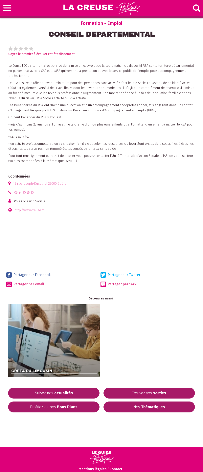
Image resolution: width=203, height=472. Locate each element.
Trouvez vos (149, 393)
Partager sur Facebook (28, 275)
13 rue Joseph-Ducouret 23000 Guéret (40, 183)
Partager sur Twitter (120, 275)
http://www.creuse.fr (29, 210)
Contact (116, 469)
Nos (149, 406)
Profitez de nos (54, 406)
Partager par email (25, 284)
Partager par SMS (118, 284)
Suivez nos (54, 393)
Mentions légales (92, 469)
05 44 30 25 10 (24, 192)
